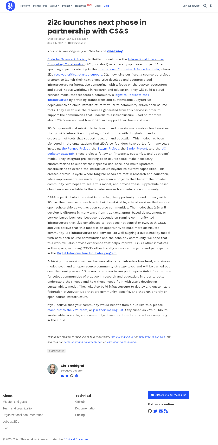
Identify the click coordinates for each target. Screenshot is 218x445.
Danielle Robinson (77, 38)
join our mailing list (122, 336)
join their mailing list (108, 310)
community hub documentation (83, 342)
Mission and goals (15, 401)
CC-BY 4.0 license (75, 439)
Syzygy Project (108, 148)
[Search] (205, 6)
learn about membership (121, 342)
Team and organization (18, 408)
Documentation (85, 408)
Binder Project (137, 148)
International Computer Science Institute (128, 69)
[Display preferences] (211, 6)
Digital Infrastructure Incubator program (87, 253)
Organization (79, 43)
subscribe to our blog (152, 336)
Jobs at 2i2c (11, 421)
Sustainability (56, 350)
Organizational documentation (23, 415)
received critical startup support (78, 74)
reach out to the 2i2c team (67, 310)
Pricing (80, 415)
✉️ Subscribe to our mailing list (168, 395)
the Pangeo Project (76, 148)
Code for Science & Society (67, 59)
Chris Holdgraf (56, 38)
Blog (6, 428)
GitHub (80, 401)
